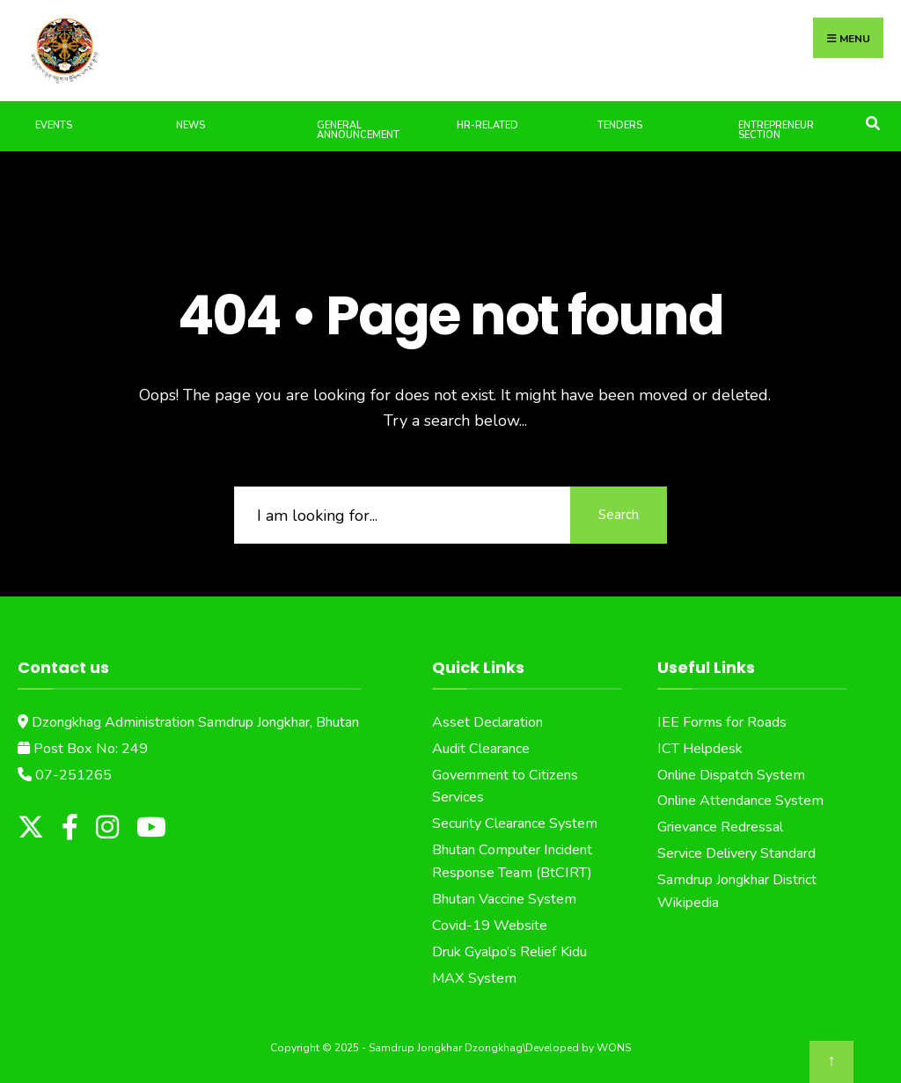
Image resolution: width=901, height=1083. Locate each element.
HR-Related (487, 125)
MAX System (474, 978)
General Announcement (358, 130)
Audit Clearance (481, 748)
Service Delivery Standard (736, 853)
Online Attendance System (740, 800)
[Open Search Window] (872, 121)
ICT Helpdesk (700, 748)
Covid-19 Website (489, 925)
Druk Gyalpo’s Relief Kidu (509, 952)
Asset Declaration (487, 722)
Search (618, 514)
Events (53, 125)
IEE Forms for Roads (722, 722)
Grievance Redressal (720, 827)
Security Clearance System (514, 823)
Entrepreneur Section (776, 130)
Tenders (619, 125)
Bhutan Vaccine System (504, 899)
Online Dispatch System (731, 775)
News (190, 125)
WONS (614, 1048)
